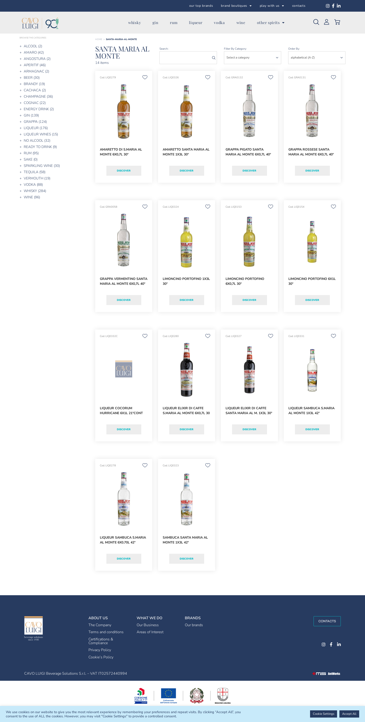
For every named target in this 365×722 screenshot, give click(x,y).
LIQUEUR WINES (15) (41, 134)
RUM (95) (31, 153)
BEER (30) (32, 77)
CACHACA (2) (35, 90)
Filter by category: (235, 48)
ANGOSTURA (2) (37, 58)
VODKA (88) (33, 184)
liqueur (195, 22)
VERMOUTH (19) (37, 178)
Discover (124, 170)
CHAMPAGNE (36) (38, 96)
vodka (219, 22)
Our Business (148, 625)
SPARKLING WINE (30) (42, 165)
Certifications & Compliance (100, 641)
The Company (99, 625)
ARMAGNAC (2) (36, 71)
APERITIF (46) (35, 65)
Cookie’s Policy (100, 657)
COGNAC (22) (35, 102)
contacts (299, 5)
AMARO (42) (34, 52)
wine (241, 22)
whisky (134, 22)
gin (155, 22)
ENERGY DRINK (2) (39, 109)
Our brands (194, 625)
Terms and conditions (106, 632)
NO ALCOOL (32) (37, 140)
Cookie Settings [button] (323, 714)
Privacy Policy (99, 650)
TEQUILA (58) (34, 172)
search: (164, 48)
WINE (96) (32, 197)
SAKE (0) (30, 159)
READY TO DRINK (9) (40, 146)
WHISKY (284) (35, 191)
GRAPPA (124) (35, 121)
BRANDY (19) (34, 84)
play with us (272, 6)
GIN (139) (31, 115)
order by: (294, 48)
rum (173, 22)
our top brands (201, 5)
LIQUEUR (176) (36, 128)
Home (98, 39)
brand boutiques (236, 6)
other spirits (271, 22)
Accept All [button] (349, 714)
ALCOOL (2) (33, 46)
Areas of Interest (150, 632)
